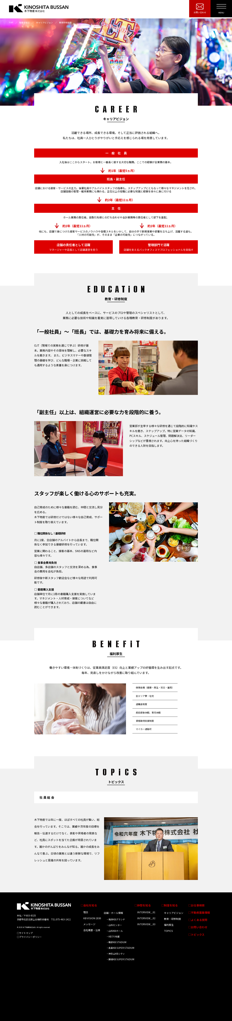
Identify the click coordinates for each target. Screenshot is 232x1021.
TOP (11, 22)
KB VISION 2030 (92, 918)
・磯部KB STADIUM (116, 942)
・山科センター (114, 925)
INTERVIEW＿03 (146, 924)
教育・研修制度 (172, 918)
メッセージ (89, 924)
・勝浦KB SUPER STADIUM (120, 959)
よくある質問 (199, 920)
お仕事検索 (198, 905)
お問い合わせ (200, 12)
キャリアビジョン (173, 913)
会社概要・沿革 (91, 930)
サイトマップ (26, 933)
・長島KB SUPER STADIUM (120, 947)
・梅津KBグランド (115, 919)
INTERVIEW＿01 (146, 912)
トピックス (197, 934)
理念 (85, 912)
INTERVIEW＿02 (146, 918)
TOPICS (168, 930)
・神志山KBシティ (115, 953)
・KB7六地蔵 (113, 936)
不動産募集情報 (200, 912)
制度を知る (171, 905)
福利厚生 (169, 924)
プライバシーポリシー (30, 936)
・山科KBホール (114, 930)
